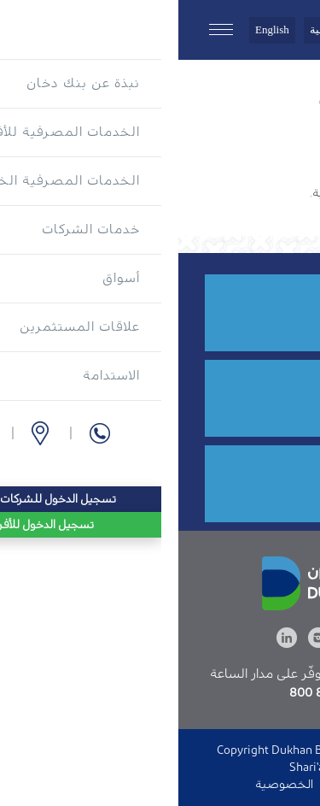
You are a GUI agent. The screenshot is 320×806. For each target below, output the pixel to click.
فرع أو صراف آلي (188, 402)
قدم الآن (208, 487)
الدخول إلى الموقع (198, 785)
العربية (146, 29)
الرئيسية (286, 101)
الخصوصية (106, 785)
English (94, 29)
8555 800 (204, 316)
